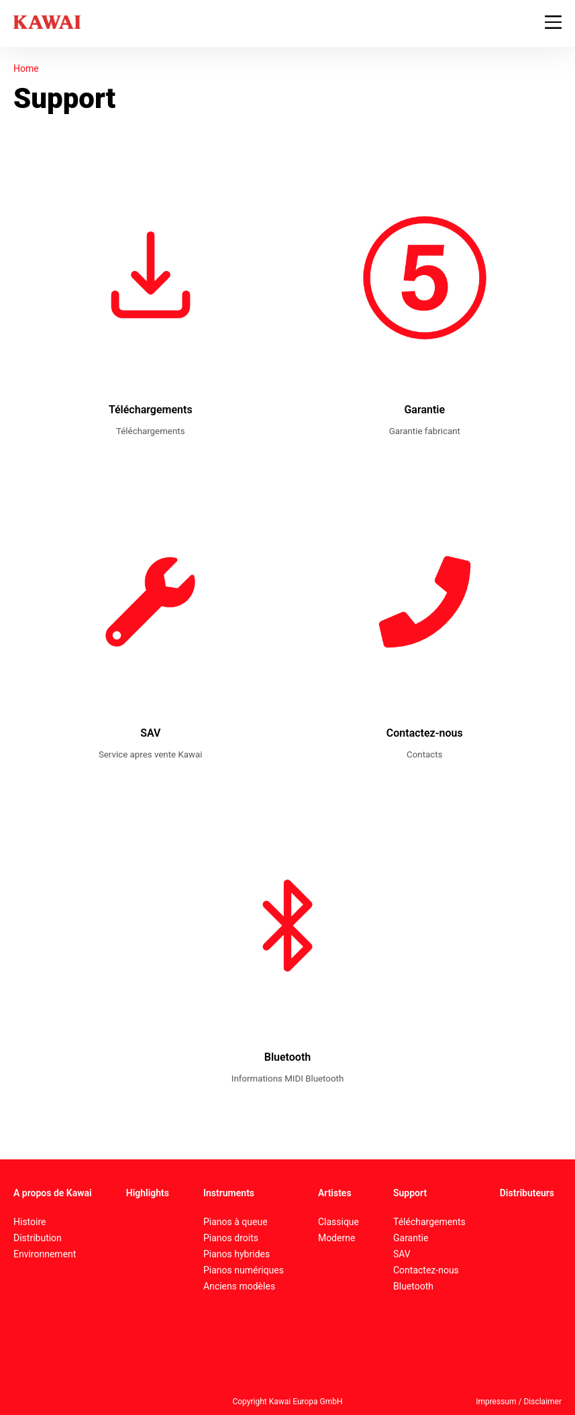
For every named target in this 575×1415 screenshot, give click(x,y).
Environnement (44, 1254)
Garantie (410, 1238)
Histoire (29, 1221)
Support (410, 1193)
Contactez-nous (426, 1270)
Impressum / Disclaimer (519, 1402)
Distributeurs (527, 1193)
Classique (338, 1221)
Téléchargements (429, 1221)
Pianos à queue (235, 1221)
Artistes (335, 1193)
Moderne (336, 1238)
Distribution (37, 1238)
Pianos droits (230, 1238)
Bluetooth (413, 1286)
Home (26, 68)
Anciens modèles (239, 1286)
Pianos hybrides (236, 1254)
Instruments (228, 1193)
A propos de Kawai (52, 1193)
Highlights (147, 1193)
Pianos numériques (243, 1270)
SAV (402, 1254)
